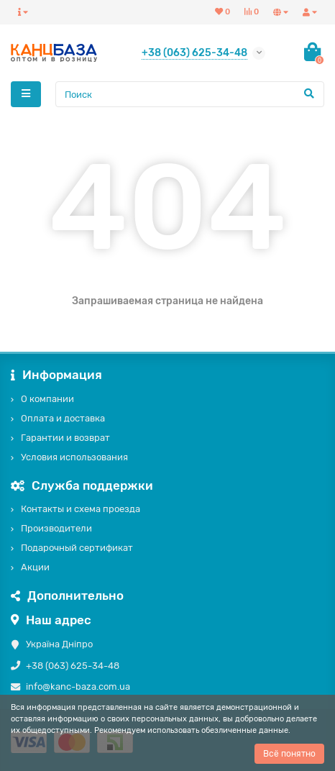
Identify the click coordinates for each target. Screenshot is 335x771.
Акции (35, 567)
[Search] (189, 94)
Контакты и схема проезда (80, 508)
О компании (47, 398)
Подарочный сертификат (77, 547)
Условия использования (74, 457)
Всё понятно (289, 754)
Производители (56, 528)
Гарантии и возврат (65, 437)
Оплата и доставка (63, 418)
